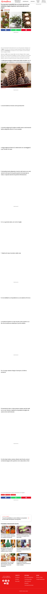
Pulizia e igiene (38, 1)
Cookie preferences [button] (40, 579)
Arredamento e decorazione (18, 1)
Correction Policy (28, 579)
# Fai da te (7, 494)
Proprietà (26, 583)
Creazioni (32, 1)
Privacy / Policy (39, 577)
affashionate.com (3, 88)
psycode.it (17, 581)
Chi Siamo (17, 577)
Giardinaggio (25, 1)
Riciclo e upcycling (44, 1)
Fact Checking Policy (29, 577)
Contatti (17, 579)
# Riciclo (3, 494)
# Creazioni (13, 494)
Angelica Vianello (7, 9)
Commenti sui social (29, 585)
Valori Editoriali (28, 581)
